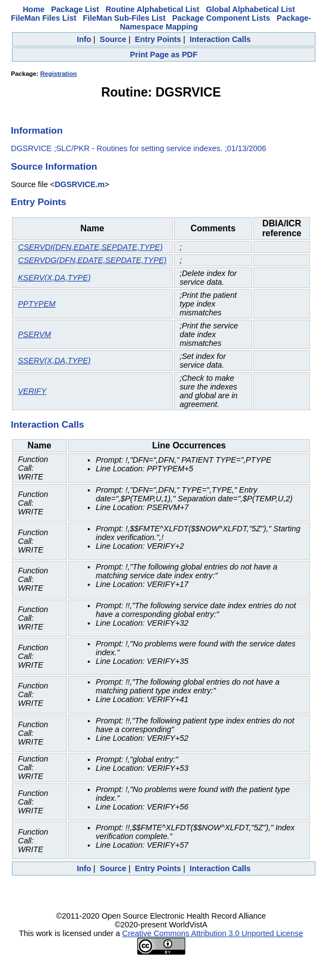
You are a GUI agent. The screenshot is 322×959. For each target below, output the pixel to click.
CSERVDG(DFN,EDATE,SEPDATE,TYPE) (92, 260)
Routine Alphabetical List (152, 9)
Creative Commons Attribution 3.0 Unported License (212, 933)
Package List (75, 9)
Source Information (54, 166)
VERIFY (32, 391)
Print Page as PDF (164, 54)
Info (84, 39)
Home (34, 9)
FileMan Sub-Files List (124, 18)
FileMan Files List (43, 18)
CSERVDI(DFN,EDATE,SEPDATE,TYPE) (90, 247)
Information (37, 130)
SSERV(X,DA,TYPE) (54, 360)
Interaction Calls (220, 39)
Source (113, 39)
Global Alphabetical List (250, 9)
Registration (58, 73)
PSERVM (34, 334)
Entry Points (158, 39)
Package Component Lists (221, 18)
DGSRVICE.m (79, 184)
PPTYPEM (37, 303)
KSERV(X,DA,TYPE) (54, 277)
